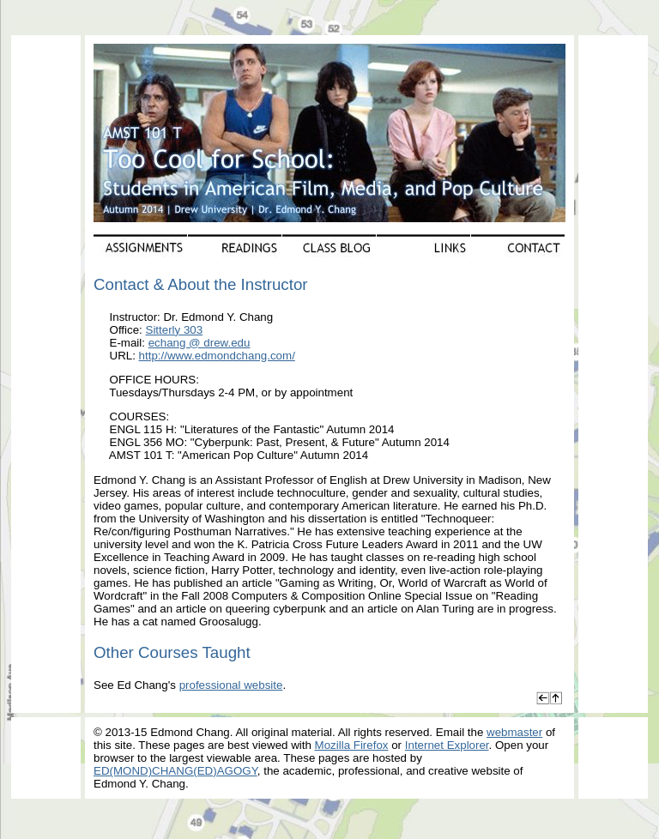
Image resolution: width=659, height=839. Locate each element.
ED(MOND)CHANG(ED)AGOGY (175, 770)
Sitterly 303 (174, 329)
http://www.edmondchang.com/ (217, 355)
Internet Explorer (447, 745)
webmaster (514, 732)
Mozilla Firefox (352, 745)
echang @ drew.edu (199, 342)
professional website (231, 685)
